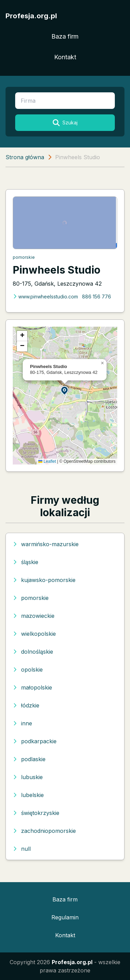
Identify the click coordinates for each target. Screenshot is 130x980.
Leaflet (47, 461)
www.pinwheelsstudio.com (45, 296)
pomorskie (24, 257)
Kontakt (65, 57)
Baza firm (65, 36)
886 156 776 (96, 296)
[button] (64, 390)
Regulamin (65, 917)
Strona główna (25, 157)
